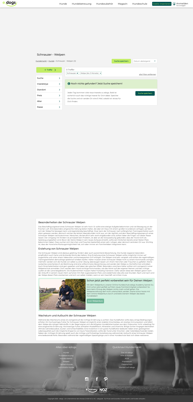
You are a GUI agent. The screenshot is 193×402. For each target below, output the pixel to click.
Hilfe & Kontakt (127, 355)
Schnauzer (72, 73)
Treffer (51, 70)
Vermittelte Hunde (66, 367)
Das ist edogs (127, 352)
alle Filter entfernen (147, 74)
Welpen (66, 361)
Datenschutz (126, 364)
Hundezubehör (66, 358)
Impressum (127, 361)
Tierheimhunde (66, 364)
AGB (127, 358)
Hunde (51, 61)
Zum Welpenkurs (95, 301)
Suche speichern (121, 61)
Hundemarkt (41, 61)
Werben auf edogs (127, 367)
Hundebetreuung (66, 355)
